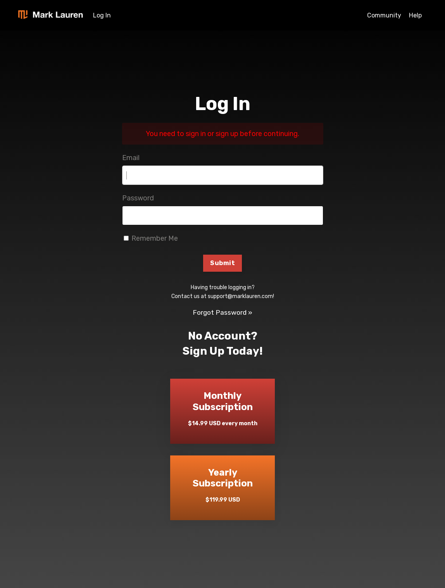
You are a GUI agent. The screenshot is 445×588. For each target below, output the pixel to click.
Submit (222, 263)
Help (415, 15)
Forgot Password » (223, 313)
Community (384, 15)
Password (138, 198)
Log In (102, 15)
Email (131, 157)
